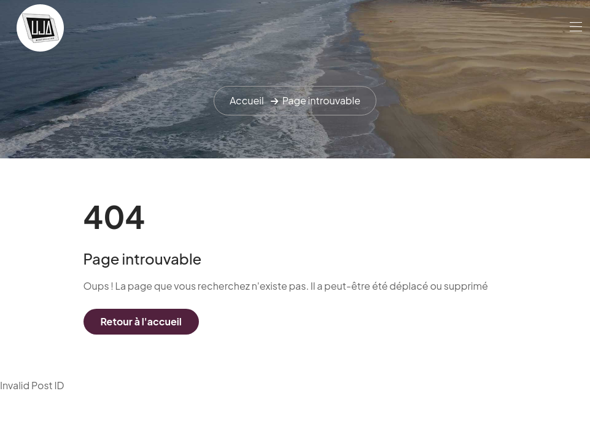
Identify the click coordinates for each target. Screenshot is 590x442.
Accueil (247, 100)
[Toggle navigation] (574, 26)
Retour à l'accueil (141, 321)
